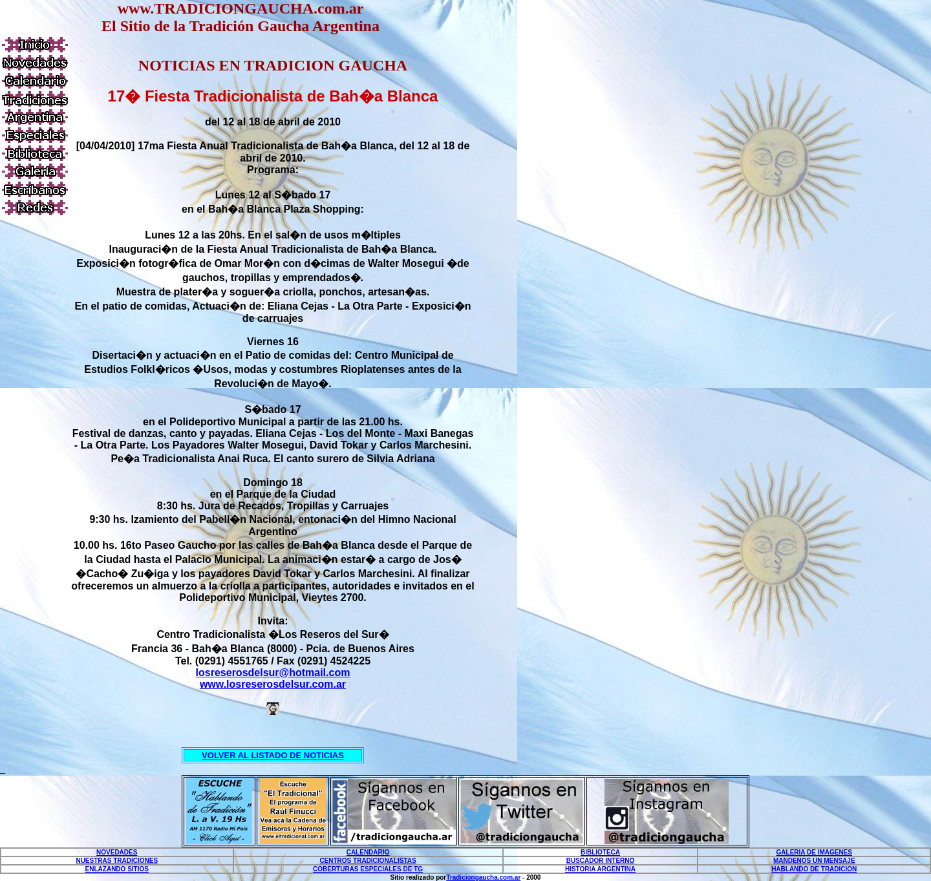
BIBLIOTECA (600, 852)
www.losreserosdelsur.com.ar (273, 684)
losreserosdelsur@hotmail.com (273, 672)
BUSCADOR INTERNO (600, 860)
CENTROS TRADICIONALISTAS (367, 860)
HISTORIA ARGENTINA (600, 869)
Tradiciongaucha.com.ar (483, 877)
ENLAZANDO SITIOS (117, 869)
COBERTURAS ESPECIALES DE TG (368, 869)
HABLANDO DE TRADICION (814, 869)
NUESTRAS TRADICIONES (117, 860)
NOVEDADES (116, 852)
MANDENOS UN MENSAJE (814, 860)
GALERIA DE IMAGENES (814, 852)
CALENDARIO (368, 852)
